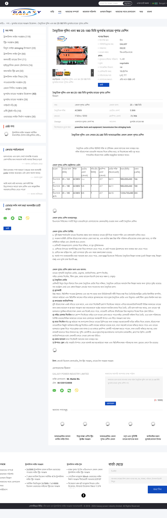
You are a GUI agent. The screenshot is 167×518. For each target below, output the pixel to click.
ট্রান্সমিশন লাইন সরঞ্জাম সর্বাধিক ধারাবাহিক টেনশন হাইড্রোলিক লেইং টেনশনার (25, 135)
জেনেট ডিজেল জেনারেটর (67, 361)
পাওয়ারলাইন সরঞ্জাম (13, 82)
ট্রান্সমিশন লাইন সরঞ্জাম (14, 36)
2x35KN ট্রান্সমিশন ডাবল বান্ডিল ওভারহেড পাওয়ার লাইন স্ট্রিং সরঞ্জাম (43, 470)
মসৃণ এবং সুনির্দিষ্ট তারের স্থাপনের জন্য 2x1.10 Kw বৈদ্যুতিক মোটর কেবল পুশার (130, 437)
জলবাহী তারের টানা (12, 59)
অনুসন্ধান (127, 3)
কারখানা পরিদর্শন (89, 12)
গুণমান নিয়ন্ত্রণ (105, 12)
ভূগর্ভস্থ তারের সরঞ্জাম (13, 99)
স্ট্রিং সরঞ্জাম (8, 42)
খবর (141, 12)
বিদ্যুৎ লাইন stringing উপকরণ (17, 48)
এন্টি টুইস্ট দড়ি (10, 111)
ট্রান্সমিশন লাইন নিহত (13, 76)
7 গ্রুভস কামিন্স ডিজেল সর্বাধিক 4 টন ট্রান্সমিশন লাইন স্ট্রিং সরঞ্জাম (45, 477)
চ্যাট (101, 85)
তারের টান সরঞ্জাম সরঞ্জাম (103, 361)
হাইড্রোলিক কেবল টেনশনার (15, 65)
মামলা (149, 12)
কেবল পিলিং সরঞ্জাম (12, 88)
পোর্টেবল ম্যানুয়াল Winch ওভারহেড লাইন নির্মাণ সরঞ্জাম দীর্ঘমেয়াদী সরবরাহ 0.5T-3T (84, 477)
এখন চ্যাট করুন (143, 3)
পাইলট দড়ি (8, 105)
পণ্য (59, 12)
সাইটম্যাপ (4, 489)
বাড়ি (52, 12)
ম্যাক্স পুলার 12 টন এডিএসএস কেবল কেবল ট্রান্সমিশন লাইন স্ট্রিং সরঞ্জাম (85, 470)
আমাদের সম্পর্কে (71, 12)
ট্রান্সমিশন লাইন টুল (12, 54)
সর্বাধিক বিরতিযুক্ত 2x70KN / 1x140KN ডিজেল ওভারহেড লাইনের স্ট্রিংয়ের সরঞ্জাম (43, 484)
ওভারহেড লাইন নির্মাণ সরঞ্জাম (17, 116)
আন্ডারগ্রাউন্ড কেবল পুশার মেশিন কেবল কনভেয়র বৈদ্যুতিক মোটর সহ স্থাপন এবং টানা (108, 437)
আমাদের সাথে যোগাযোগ (125, 12)
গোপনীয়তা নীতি (35, 506)
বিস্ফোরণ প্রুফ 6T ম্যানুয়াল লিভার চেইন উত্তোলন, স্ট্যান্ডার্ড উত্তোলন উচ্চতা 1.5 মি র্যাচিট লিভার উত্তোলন (84, 485)
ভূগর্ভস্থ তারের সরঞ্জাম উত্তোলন (24, 23)
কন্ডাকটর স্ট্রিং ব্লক (11, 71)
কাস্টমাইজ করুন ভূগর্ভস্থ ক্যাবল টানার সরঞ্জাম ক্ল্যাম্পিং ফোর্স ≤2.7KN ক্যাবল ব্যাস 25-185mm (153, 437)
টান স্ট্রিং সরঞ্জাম (85, 361)
